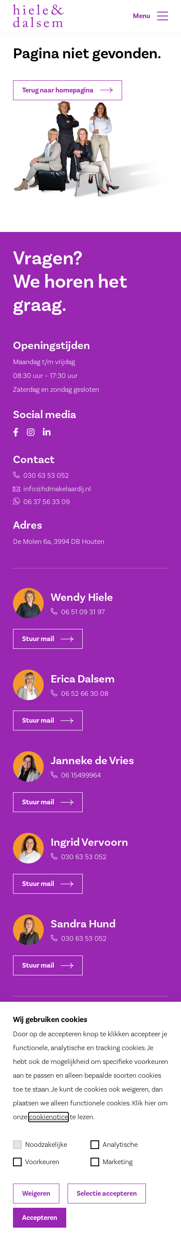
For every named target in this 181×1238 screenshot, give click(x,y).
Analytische (114, 1144)
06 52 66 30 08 (84, 693)
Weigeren (36, 1193)
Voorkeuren (36, 1162)
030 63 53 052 (39, 479)
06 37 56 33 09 (39, 502)
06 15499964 (81, 775)
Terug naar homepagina (67, 90)
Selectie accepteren (107, 1193)
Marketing (111, 1162)
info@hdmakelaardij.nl (48, 490)
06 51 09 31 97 (83, 612)
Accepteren (39, 1217)
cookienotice (48, 1117)
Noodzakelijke (40, 1144)
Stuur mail (48, 639)
